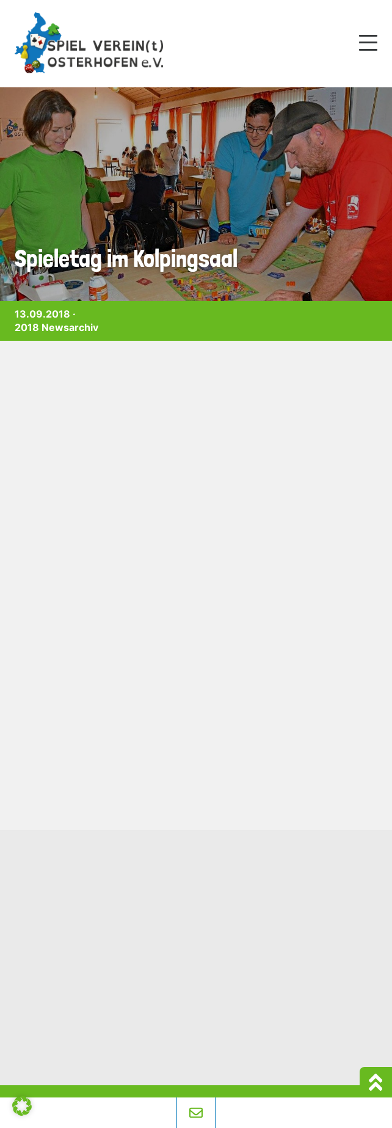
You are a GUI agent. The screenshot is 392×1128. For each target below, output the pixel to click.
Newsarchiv (70, 327)
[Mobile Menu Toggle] (368, 43)
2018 (27, 327)
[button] (22, 1106)
